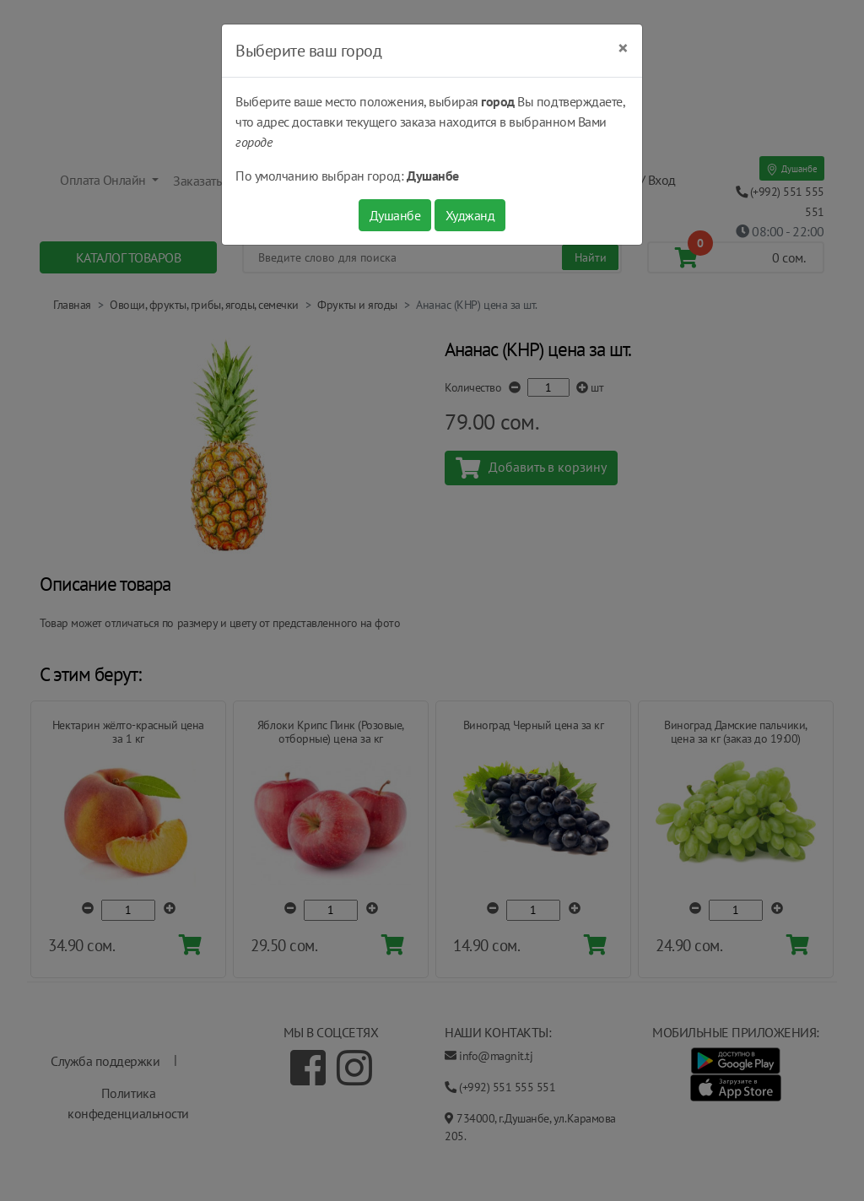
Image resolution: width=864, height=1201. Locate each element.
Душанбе (395, 215)
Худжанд (470, 215)
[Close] (623, 48)
